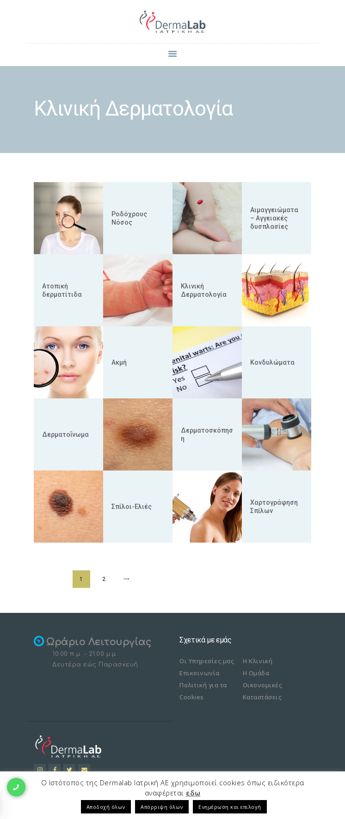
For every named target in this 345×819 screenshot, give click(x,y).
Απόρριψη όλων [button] (162, 806)
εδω (193, 792)
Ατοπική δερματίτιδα (62, 290)
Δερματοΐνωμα (65, 434)
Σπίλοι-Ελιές (131, 506)
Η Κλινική (258, 661)
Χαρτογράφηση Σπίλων (274, 506)
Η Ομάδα (256, 673)
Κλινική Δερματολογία (204, 290)
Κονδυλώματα (272, 362)
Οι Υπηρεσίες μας (206, 661)
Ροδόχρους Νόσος (129, 218)
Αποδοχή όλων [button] (105, 806)
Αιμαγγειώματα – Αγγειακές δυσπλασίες (274, 218)
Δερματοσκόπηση (207, 434)
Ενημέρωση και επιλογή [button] (229, 806)
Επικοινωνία (199, 673)
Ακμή (119, 362)
